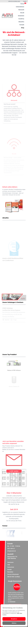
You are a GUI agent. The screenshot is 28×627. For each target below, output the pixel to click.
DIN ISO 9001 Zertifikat (13, 576)
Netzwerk (21, 9)
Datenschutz (10, 567)
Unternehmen (20, 6)
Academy (21, 18)
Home (22, 3)
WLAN (22, 12)
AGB (8, 564)
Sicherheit (21, 15)
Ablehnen (14, 623)
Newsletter (10, 572)
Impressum (10, 562)
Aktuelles (21, 21)
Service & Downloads (14, 1)
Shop (22, 27)
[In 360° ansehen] (14, 471)
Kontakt (21, 24)
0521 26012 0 (11, 548)
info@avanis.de (11, 551)
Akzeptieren (14, 619)
